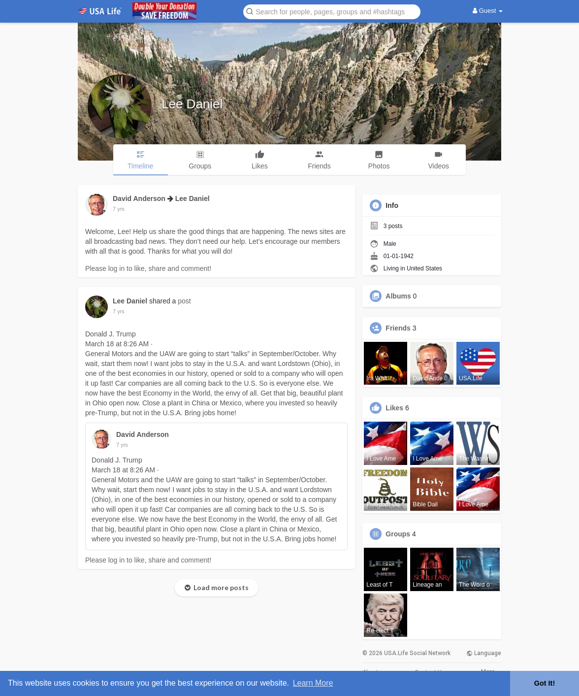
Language (483, 653)
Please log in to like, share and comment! (148, 268)
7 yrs (119, 209)
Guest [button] (488, 10)
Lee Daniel (192, 104)
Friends (398, 328)
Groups (398, 534)
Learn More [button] (313, 683)
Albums (398, 296)
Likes (394, 408)
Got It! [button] (544, 683)
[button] (332, 11)
